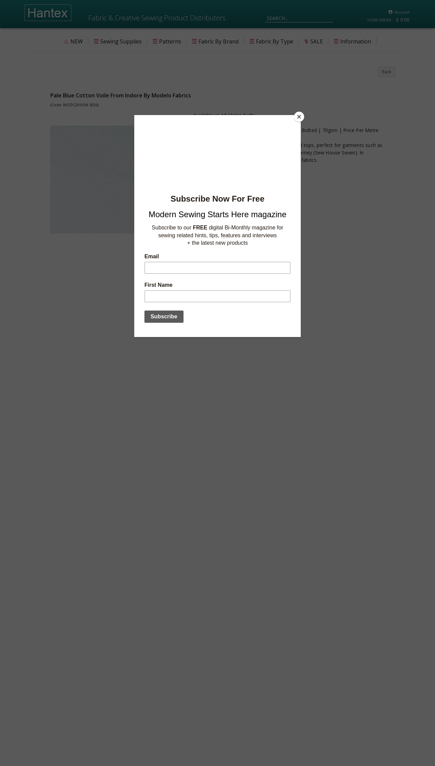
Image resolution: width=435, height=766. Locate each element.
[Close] (299, 117)
